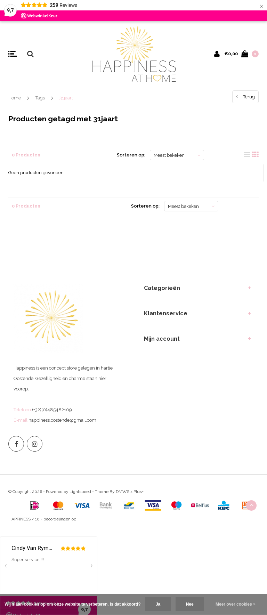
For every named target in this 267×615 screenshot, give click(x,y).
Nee (190, 604)
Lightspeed (80, 491)
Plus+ (139, 491)
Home (14, 97)
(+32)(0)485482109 (52, 409)
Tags (40, 97)
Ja (158, 604)
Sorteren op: (131, 154)
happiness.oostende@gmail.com (62, 420)
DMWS (122, 491)
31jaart (66, 97)
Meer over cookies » (236, 604)
